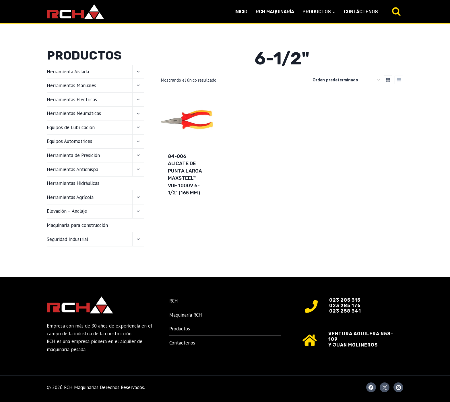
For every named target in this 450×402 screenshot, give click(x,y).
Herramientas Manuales (71, 85)
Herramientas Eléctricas (72, 99)
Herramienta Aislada (68, 71)
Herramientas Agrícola (70, 197)
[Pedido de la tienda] (346, 80)
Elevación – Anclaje (67, 211)
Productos (179, 329)
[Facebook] (371, 387)
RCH (173, 301)
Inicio (240, 11)
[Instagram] (398, 387)
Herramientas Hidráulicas (73, 183)
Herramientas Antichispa (72, 169)
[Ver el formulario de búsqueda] (396, 12)
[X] (384, 387)
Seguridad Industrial (67, 239)
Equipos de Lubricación (71, 127)
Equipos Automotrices (69, 141)
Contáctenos (361, 11)
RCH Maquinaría (275, 11)
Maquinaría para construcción (77, 225)
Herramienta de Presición (73, 155)
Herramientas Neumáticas (74, 113)
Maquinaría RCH (185, 315)
